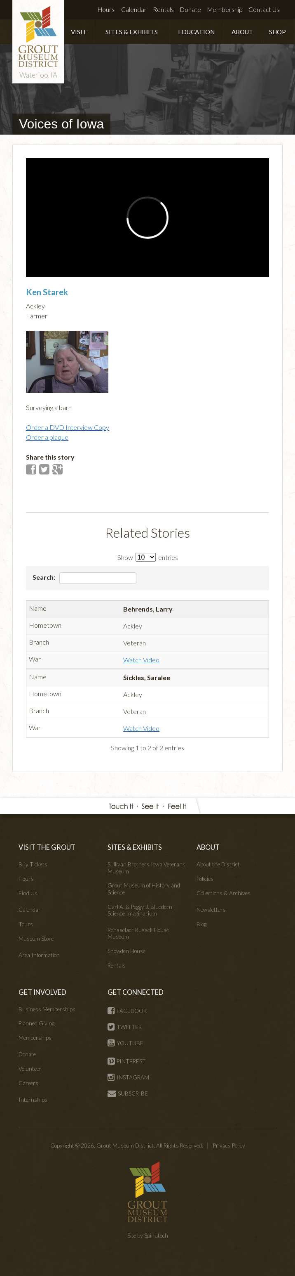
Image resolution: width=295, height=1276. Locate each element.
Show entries (147, 557)
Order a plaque (47, 437)
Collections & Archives (224, 893)
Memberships (35, 1037)
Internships (33, 1099)
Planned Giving (36, 1023)
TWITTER (125, 1027)
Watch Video (141, 660)
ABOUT (242, 32)
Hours (106, 9)
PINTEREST (127, 1061)
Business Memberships (47, 1009)
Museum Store (36, 938)
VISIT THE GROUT (47, 847)
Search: (84, 578)
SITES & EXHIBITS (131, 32)
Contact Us (263, 9)
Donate (190, 9)
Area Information (39, 955)
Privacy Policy (229, 1145)
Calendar (134, 9)
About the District (218, 864)
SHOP (277, 32)
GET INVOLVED (42, 992)
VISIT (79, 32)
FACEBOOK (127, 1011)
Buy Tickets (33, 864)
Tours (26, 924)
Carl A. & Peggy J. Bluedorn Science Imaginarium (140, 910)
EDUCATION (196, 32)
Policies (205, 878)
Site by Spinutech (147, 1235)
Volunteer (30, 1068)
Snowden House (126, 951)
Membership (224, 9)
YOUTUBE (125, 1043)
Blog (201, 924)
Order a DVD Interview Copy (67, 427)
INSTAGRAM (128, 1077)
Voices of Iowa (61, 123)
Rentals (163, 9)
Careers (28, 1083)
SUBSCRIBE (128, 1093)
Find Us (28, 893)
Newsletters (211, 909)
